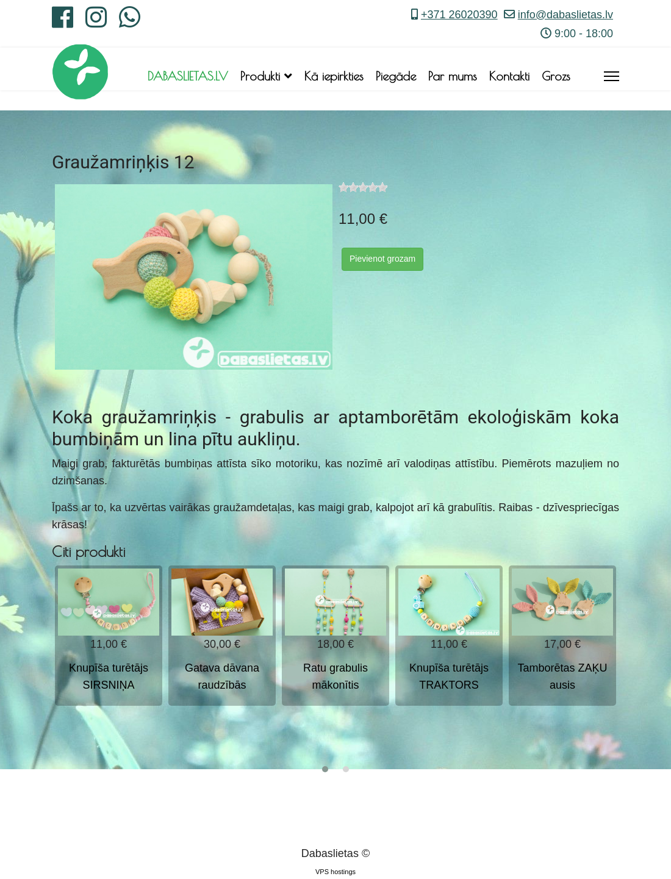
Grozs (556, 76)
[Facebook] (62, 22)
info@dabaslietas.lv (565, 15)
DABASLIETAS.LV (188, 76)
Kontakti (509, 76)
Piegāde (396, 76)
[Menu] (611, 76)
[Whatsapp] (129, 22)
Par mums (452, 76)
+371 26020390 (459, 15)
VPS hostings (335, 871)
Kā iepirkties (334, 76)
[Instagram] (96, 22)
